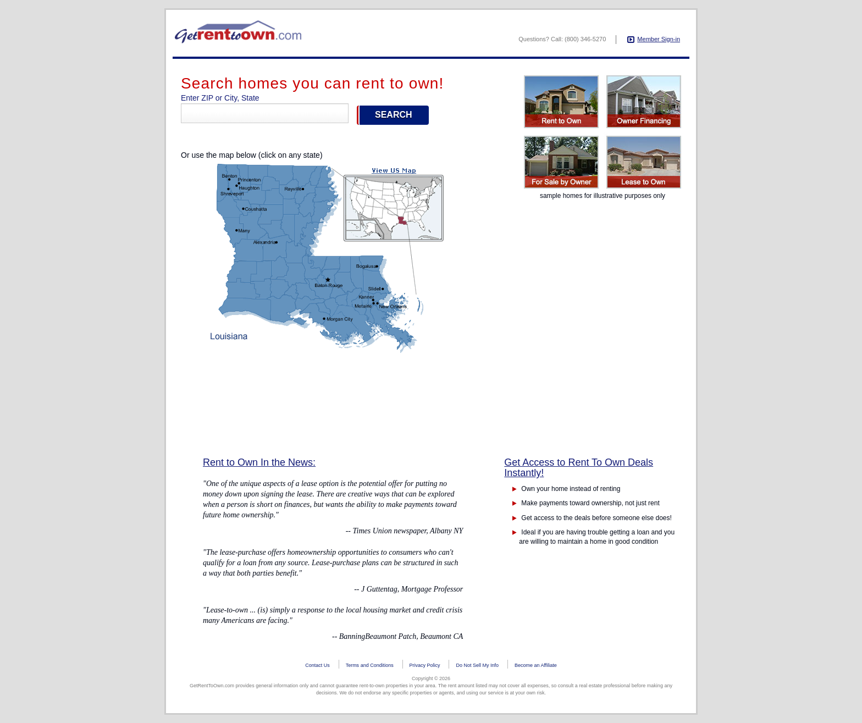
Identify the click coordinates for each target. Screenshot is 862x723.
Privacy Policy (425, 665)
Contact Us (317, 665)
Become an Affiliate (536, 665)
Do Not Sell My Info (477, 665)
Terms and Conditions (370, 665)
